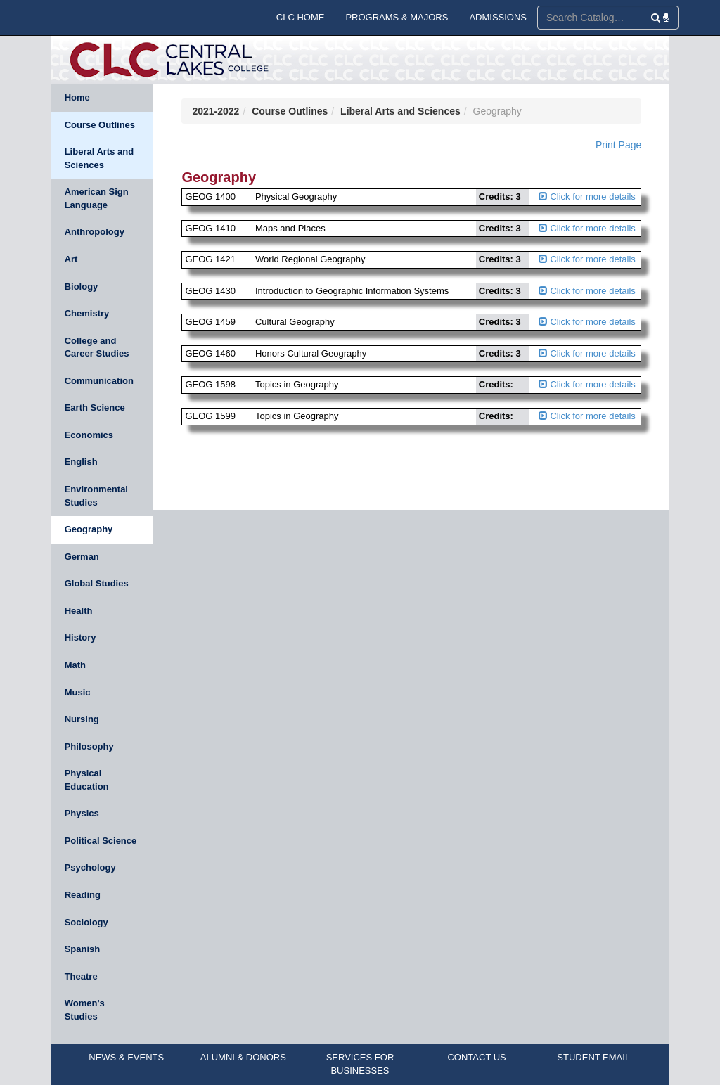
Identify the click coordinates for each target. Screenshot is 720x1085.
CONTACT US (476, 1057)
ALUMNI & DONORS (243, 1057)
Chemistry (87, 313)
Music (78, 692)
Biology (81, 286)
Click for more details (587, 196)
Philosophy (89, 746)
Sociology (86, 922)
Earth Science (95, 407)
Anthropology (94, 231)
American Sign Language (97, 198)
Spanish (83, 949)
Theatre (81, 976)
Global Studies (97, 583)
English (81, 461)
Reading (83, 895)
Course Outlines (100, 125)
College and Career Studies (97, 347)
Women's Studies (85, 1010)
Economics (89, 435)
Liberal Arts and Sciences (99, 158)
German (82, 556)
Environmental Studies (96, 496)
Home (77, 97)
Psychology (90, 867)
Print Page (618, 144)
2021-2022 (215, 111)
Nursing (82, 719)
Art (71, 259)
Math (75, 665)
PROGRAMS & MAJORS (396, 17)
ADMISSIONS (498, 17)
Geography (89, 529)
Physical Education (87, 780)
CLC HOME (300, 17)
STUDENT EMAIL (593, 1057)
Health (79, 610)
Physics (82, 813)
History (80, 637)
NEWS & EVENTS (126, 1057)
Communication (99, 380)
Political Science (101, 840)
